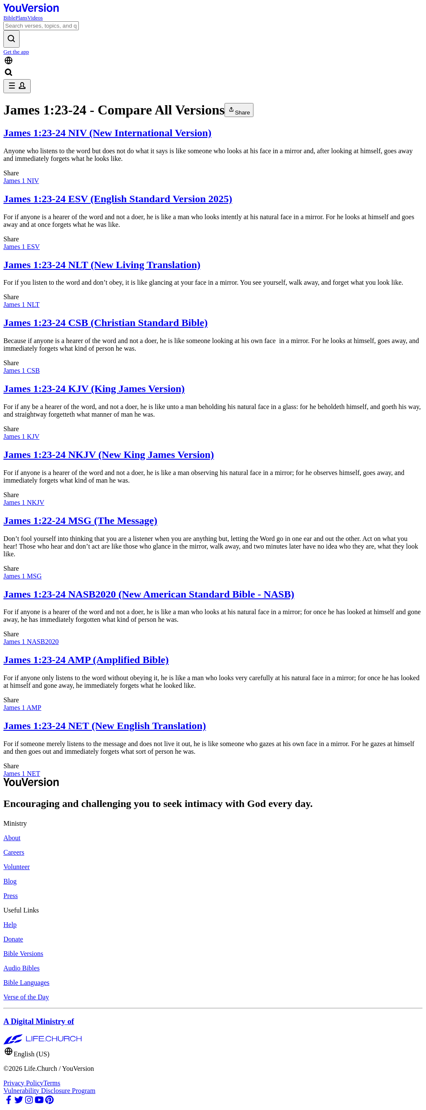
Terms (51, 1083)
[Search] (41, 25)
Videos (35, 17)
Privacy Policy (23, 1083)
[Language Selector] (213, 61)
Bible (9, 17)
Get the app (16, 52)
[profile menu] (17, 86)
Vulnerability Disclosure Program (49, 1090)
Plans (21, 17)
